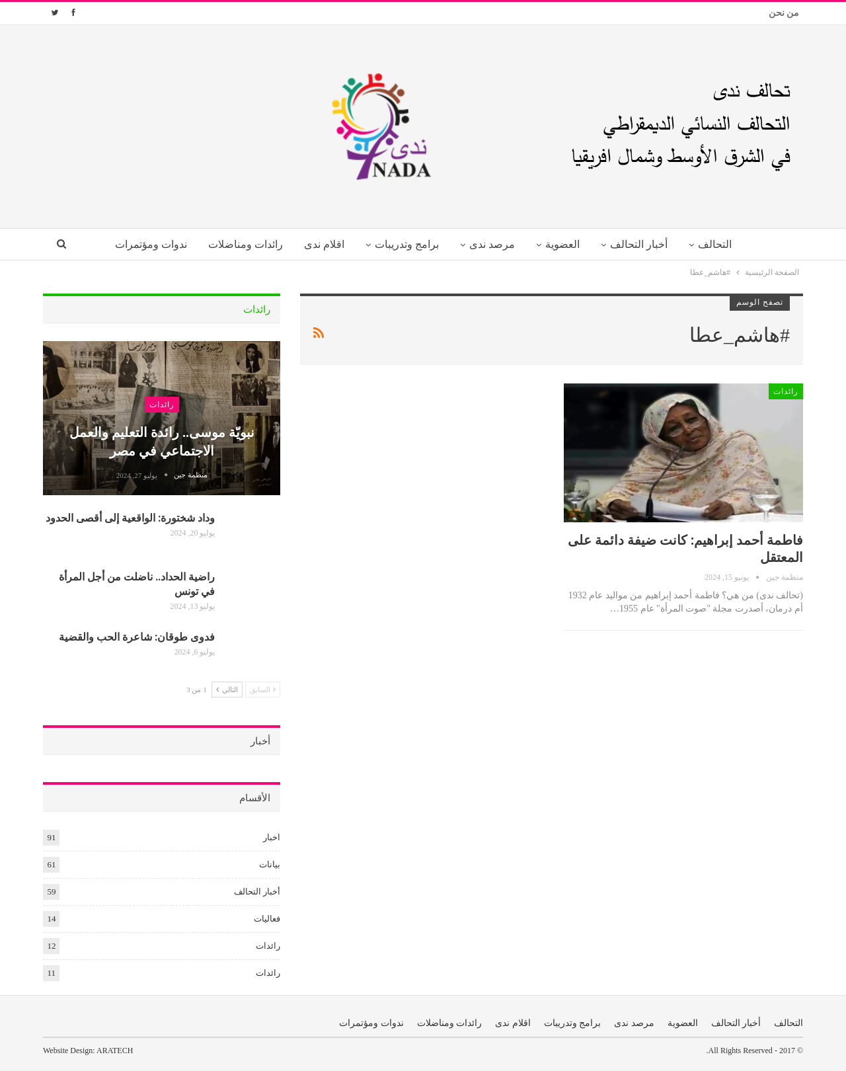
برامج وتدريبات (405, 244)
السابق (263, 689)
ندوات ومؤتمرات (142, 244)
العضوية (566, 244)
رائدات (785, 391)
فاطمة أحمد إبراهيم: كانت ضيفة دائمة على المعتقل (685, 547)
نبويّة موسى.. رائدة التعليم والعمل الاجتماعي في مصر (161, 440)
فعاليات (267, 919)
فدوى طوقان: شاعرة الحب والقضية (137, 636)
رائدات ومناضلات (239, 244)
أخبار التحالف (644, 244)
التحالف (723, 244)
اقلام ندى (320, 244)
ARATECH (114, 1050)
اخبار (271, 837)
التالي (227, 689)
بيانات (269, 864)
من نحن (784, 13)
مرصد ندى (493, 244)
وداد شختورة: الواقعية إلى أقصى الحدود (130, 517)
